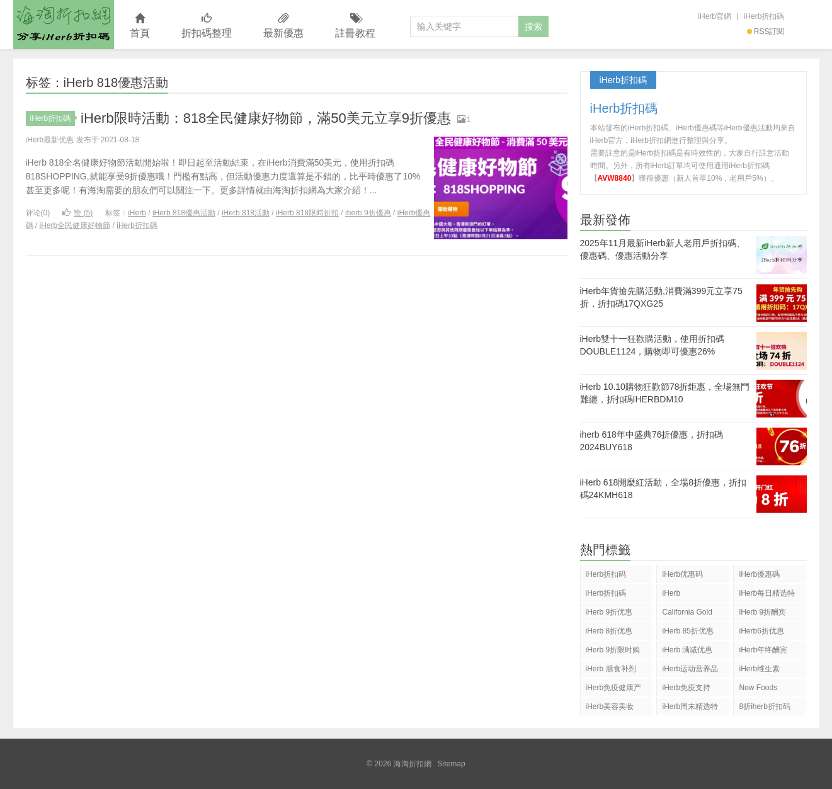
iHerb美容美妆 (610, 706)
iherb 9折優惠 (368, 212)
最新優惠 (283, 26)
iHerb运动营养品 (690, 668)
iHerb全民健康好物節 (75, 225)
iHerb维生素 (759, 668)
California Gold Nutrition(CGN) (687, 614)
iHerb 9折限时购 (613, 649)
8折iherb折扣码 (764, 706)
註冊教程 (355, 26)
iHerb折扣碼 (764, 16)
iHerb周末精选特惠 (690, 708)
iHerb (137, 212)
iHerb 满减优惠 (687, 649)
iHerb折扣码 (606, 574)
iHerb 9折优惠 (609, 612)
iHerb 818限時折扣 (307, 212)
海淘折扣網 (63, 24)
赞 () (77, 212)
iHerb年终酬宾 (763, 649)
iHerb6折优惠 (761, 631)
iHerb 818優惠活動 (183, 212)
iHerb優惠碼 (759, 574)
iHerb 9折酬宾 (762, 612)
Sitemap (451, 763)
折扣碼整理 (206, 26)
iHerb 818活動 (246, 212)
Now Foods (758, 687)
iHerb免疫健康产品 (614, 689)
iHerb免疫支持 (686, 687)
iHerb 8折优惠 (609, 631)
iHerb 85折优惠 (687, 631)
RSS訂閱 (766, 31)
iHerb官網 (714, 16)
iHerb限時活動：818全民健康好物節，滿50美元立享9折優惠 (266, 118)
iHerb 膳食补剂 (611, 668)
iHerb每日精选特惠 (767, 595)
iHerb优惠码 (682, 574)
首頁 (140, 26)
